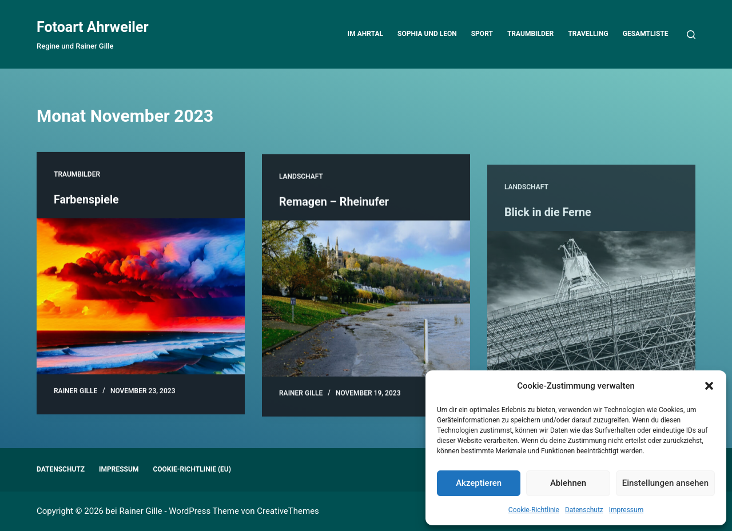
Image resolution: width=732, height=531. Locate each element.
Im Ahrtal (365, 34)
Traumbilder (530, 34)
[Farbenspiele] (141, 297)
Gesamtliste (646, 34)
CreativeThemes (288, 511)
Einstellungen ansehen (665, 483)
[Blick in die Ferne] (591, 343)
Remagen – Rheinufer (335, 208)
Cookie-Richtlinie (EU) (192, 469)
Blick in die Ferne (548, 246)
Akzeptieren (479, 483)
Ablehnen (568, 483)
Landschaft (301, 184)
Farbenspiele (87, 200)
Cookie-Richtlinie (533, 510)
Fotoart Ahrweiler (93, 27)
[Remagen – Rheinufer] (366, 305)
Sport (482, 34)
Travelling (588, 34)
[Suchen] (691, 34)
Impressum (626, 510)
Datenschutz (584, 510)
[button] (709, 386)
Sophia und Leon (427, 34)
